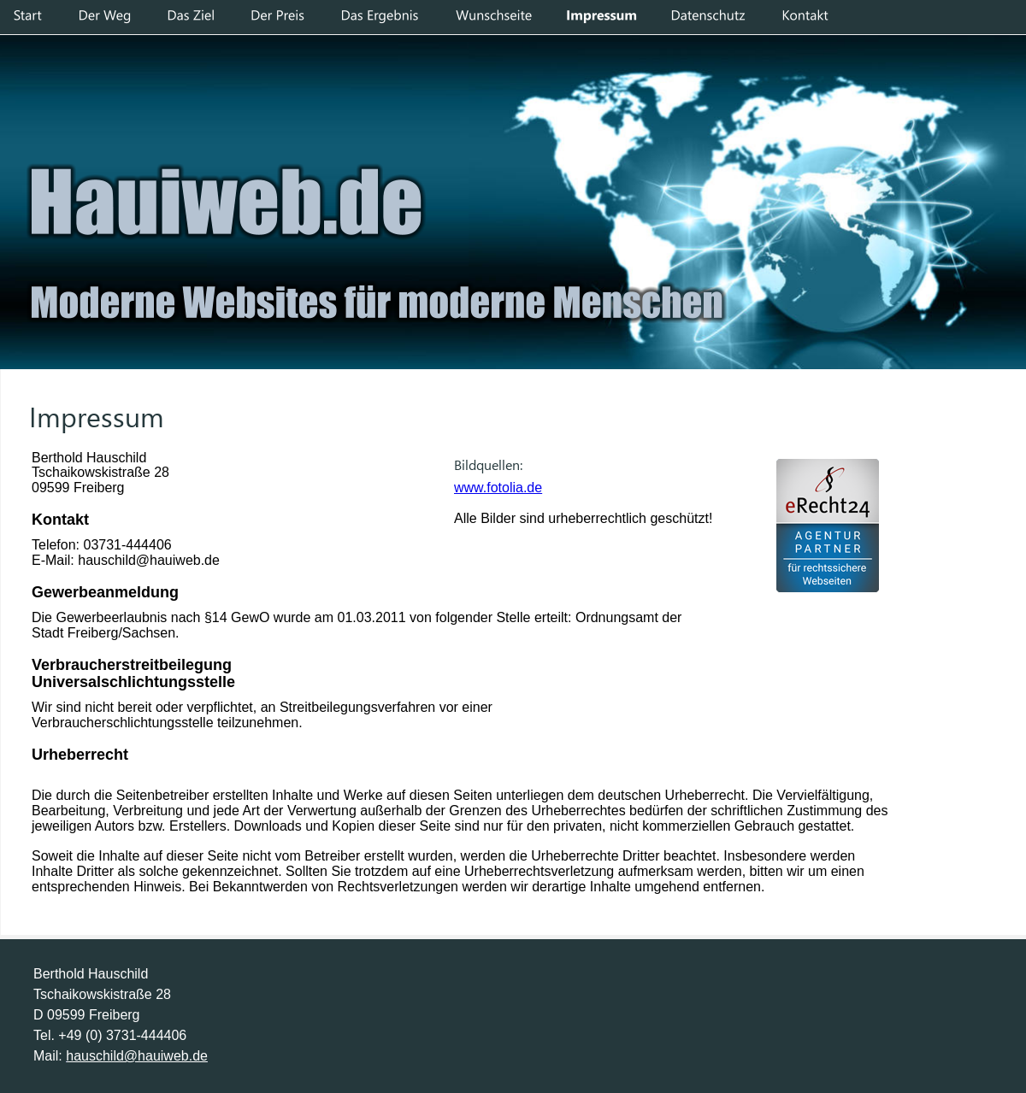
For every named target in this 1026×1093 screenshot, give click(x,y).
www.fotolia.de (498, 487)
